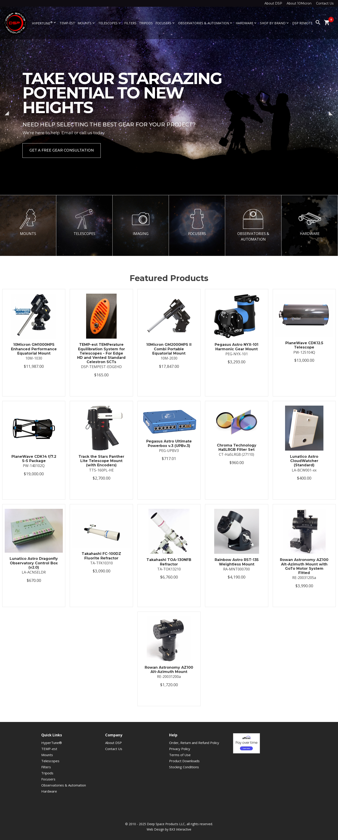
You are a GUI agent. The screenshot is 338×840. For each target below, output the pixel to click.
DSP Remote (302, 23)
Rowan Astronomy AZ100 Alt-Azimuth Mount (169, 669)
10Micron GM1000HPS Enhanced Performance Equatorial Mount (34, 348)
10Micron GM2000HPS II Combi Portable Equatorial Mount (169, 348)
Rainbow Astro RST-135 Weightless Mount (237, 562)
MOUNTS (28, 222)
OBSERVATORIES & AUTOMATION (253, 225)
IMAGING (140, 222)
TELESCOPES (84, 222)
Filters (130, 23)
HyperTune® (51, 742)
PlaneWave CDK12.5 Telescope (304, 345)
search (318, 22)
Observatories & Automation (205, 23)
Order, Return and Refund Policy (194, 742)
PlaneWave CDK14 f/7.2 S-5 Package (33, 458)
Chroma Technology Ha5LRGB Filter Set (236, 447)
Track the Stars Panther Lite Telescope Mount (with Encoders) (101, 460)
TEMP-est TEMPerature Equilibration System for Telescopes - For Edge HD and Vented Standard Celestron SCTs (101, 353)
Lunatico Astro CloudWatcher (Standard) (304, 460)
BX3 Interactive (180, 829)
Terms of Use (180, 755)
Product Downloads (184, 761)
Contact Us (325, 3)
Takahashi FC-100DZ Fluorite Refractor (101, 556)
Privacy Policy (179, 748)
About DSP (273, 3)
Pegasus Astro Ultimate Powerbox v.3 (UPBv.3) (169, 443)
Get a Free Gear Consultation (61, 150)
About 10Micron (299, 3)
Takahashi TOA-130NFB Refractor (168, 562)
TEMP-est (67, 23)
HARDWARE (309, 222)
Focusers (165, 23)
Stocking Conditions (184, 767)
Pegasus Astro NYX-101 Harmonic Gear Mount (236, 346)
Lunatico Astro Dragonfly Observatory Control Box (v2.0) (34, 562)
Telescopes (110, 23)
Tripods (146, 23)
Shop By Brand (275, 23)
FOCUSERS (196, 222)
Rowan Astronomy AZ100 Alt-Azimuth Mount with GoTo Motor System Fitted (304, 566)
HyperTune (44, 22)
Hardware (246, 23)
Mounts (87, 23)
